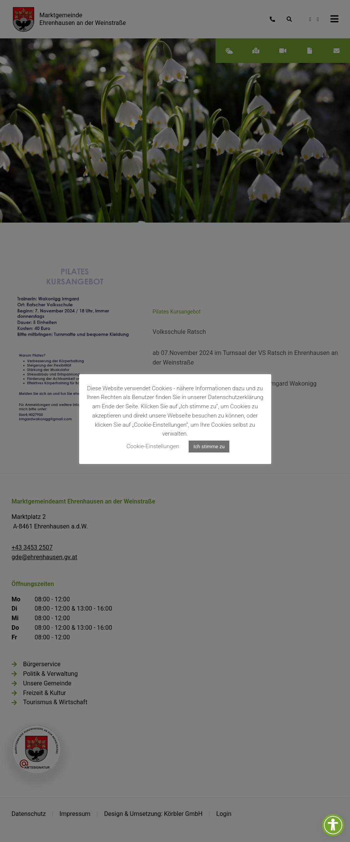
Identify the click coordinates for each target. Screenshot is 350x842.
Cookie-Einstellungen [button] (152, 446)
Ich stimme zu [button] (208, 446)
